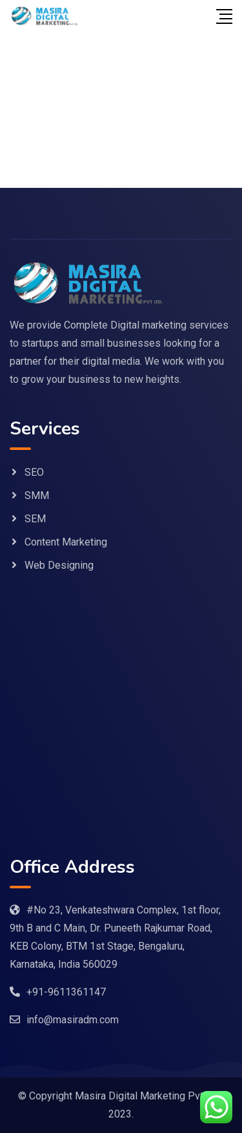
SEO (34, 472)
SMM (37, 495)
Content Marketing (66, 542)
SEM (35, 519)
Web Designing (59, 565)
